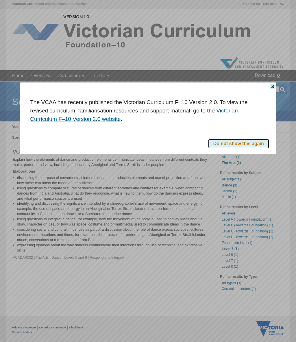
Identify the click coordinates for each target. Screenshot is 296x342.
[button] (272, 86)
